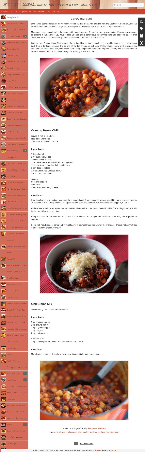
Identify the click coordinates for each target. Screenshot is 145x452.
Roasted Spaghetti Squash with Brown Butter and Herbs (26, 170)
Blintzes (9, 424)
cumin (97, 432)
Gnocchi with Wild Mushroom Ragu (19, 316)
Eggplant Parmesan (13, 361)
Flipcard (13, 11)
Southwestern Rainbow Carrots (18, 87)
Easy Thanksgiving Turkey (16, 74)
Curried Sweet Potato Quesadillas (18, 221)
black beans (61, 432)
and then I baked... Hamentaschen (18, 42)
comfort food (88, 432)
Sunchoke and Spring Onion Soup (18, 36)
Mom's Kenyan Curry (14, 291)
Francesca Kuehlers (97, 428)
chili (79, 432)
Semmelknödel (12, 297)
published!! (10, 240)
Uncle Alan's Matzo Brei (15, 437)
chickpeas (72, 432)
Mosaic (32, 11)
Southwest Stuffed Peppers (17, 386)
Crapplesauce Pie (13, 49)
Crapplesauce (11, 81)
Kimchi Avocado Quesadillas (16, 144)
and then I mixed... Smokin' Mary (18, 323)
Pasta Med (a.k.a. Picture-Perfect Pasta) (21, 163)
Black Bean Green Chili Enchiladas (18, 151)
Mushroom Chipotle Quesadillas (18, 329)
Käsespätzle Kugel (13, 68)
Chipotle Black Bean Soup (16, 183)
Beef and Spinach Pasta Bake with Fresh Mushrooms (25, 412)
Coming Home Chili (13, 17)
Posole (9, 354)
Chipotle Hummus (13, 348)
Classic (4, 11)
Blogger (113, 450)
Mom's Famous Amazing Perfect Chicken (21, 393)
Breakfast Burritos (13, 278)
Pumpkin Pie (11, 259)
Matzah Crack (11, 176)
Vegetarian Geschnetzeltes (16, 233)
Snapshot (50, 11)
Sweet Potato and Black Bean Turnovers (21, 119)
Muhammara (11, 380)
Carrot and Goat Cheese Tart (17, 138)
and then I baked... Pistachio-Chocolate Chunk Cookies (25, 246)
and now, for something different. (18, 272)
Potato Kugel (11, 444)
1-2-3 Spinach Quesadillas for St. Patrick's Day (23, 189)
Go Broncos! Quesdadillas (16, 62)
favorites (105, 432)
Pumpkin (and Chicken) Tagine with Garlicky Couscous (25, 418)
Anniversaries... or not (14, 202)
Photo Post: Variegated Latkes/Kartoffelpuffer (22, 208)
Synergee (98, 450)
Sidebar (41, 11)
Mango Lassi (11, 399)
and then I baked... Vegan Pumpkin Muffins (21, 106)
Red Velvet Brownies (14, 284)
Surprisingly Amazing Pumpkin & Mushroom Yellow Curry (26, 214)
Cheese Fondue (12, 55)
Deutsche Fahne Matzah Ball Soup (19, 30)
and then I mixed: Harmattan (16, 303)
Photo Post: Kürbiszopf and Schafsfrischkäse (23, 93)
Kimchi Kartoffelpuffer (14, 132)
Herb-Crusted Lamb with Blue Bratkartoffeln (22, 195)
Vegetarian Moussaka (14, 112)
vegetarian (114, 432)
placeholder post (12, 342)
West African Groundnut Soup (17, 23)
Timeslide (61, 11)
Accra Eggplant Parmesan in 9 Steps (19, 367)
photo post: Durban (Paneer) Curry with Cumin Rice (24, 405)
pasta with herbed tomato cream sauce (20, 335)
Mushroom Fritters (13, 100)
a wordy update (12, 157)
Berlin (9, 253)
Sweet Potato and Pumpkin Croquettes (20, 431)
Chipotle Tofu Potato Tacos (16, 310)
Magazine (23, 11)
